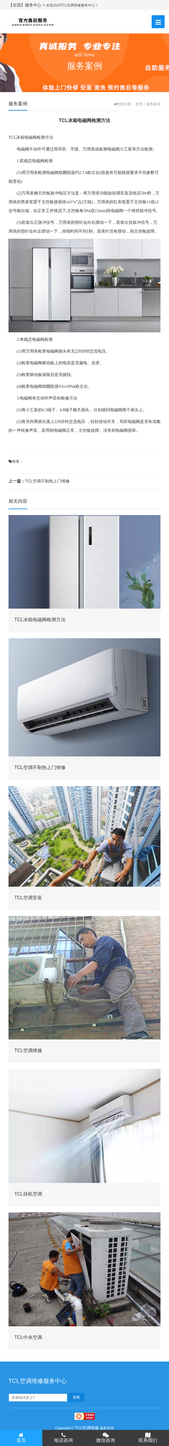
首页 (139, 104)
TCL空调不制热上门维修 (39, 481)
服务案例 (153, 104)
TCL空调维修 (87, 1427)
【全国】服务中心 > (27, 5)
